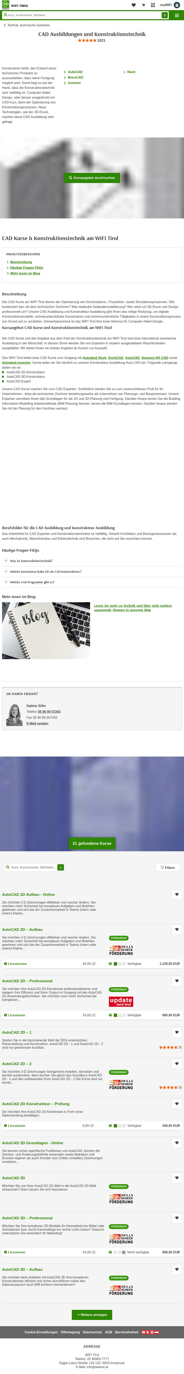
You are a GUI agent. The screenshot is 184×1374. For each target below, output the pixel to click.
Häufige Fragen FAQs (26, 267)
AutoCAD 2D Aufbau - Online (28, 894)
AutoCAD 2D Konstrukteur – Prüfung (36, 1104)
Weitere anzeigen (92, 1314)
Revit (131, 72)
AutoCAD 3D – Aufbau (22, 1269)
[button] (92, 561)
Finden (165, 15)
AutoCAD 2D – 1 (17, 1032)
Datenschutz (92, 1332)
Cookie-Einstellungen (41, 1332)
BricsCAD (75, 77)
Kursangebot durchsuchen (92, 178)
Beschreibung (21, 262)
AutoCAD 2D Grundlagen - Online (32, 1143)
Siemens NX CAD (154, 358)
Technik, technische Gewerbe (28, 25)
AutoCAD (75, 72)
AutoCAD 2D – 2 (17, 1064)
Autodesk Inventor (16, 362)
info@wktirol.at (97, 1367)
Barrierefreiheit (127, 1332)
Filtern (168, 868)
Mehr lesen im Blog (25, 273)
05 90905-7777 (98, 1359)
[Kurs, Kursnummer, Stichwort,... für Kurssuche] (34, 867)
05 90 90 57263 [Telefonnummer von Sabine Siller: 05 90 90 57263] (49, 711)
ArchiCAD (116, 358)
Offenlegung (70, 1332)
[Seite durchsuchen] (85, 15)
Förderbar (119, 938)
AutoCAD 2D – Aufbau (22, 929)
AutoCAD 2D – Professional (27, 981)
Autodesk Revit (94, 358)
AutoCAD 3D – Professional (27, 1218)
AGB (108, 1332)
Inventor (75, 83)
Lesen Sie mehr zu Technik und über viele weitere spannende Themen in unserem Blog (133, 607)
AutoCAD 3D (13, 1178)
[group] (92, 40)
